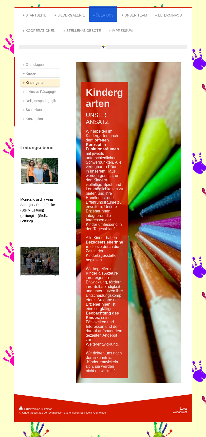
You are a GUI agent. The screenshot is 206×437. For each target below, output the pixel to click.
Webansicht (180, 411)
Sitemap (47, 408)
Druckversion (30, 408)
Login (183, 408)
